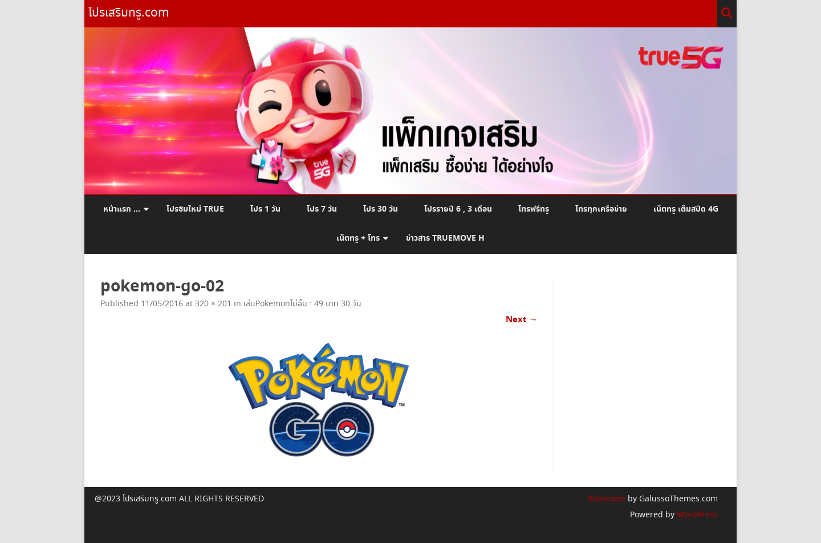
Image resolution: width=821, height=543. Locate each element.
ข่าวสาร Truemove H (445, 238)
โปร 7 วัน (322, 209)
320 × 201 (213, 304)
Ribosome (606, 499)
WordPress (696, 515)
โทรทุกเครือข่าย (601, 209)
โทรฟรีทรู (533, 209)
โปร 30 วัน (380, 209)
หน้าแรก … (121, 209)
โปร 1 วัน (265, 209)
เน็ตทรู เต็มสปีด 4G (685, 209)
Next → (522, 319)
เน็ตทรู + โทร (358, 238)
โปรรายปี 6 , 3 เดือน (458, 209)
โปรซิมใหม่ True (195, 209)
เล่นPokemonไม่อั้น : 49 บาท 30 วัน (302, 304)
